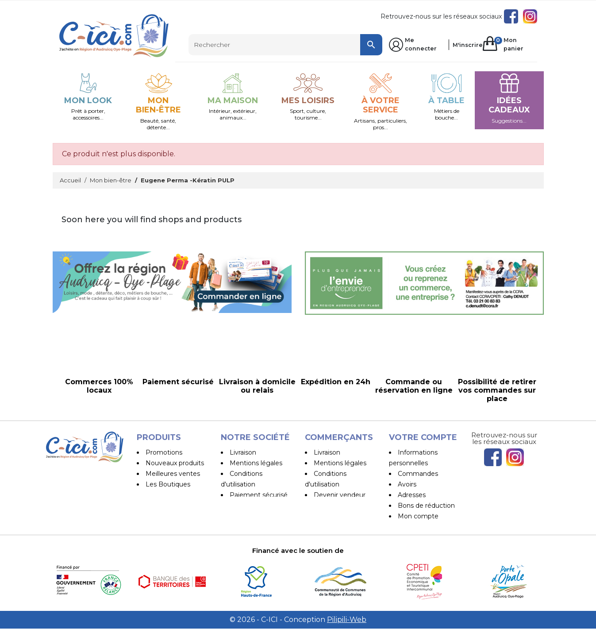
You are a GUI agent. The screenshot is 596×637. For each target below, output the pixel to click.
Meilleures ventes (173, 474)
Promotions (164, 452)
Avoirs (407, 484)
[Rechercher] (285, 44)
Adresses (412, 495)
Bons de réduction (426, 506)
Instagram (530, 16)
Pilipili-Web (346, 628)
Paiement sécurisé (259, 495)
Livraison (243, 452)
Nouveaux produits (175, 463)
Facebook (511, 16)
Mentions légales (256, 463)
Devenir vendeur (339, 495)
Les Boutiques (168, 484)
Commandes (418, 474)
